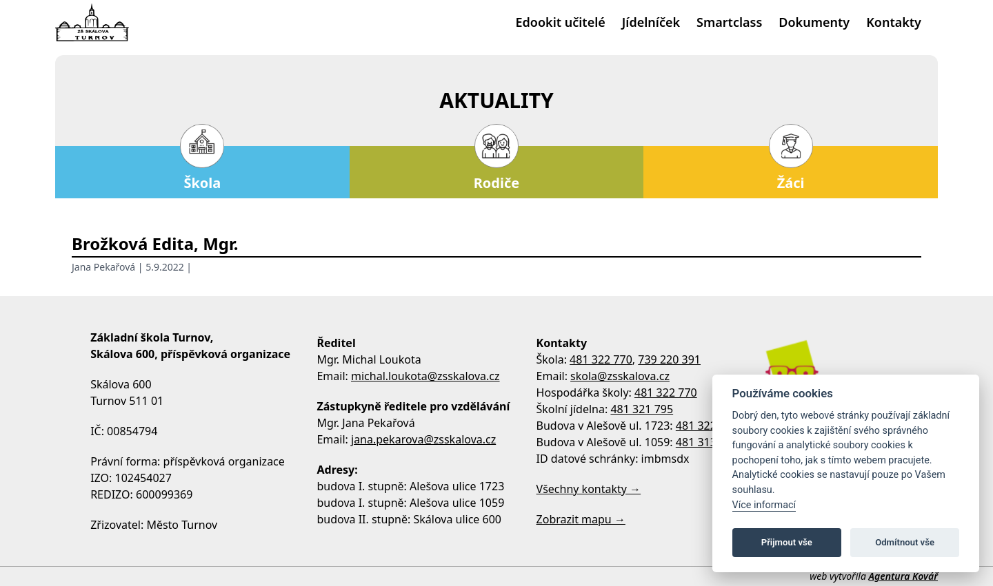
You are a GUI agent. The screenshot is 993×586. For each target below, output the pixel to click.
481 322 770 (601, 359)
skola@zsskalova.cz (620, 376)
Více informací (764, 505)
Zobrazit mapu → (580, 519)
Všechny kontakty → (588, 488)
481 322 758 (707, 425)
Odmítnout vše (904, 542)
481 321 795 (641, 409)
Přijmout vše (786, 542)
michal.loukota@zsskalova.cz (425, 376)
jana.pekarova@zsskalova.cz (423, 439)
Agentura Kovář (903, 576)
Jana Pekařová (103, 266)
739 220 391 (669, 359)
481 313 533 (707, 442)
